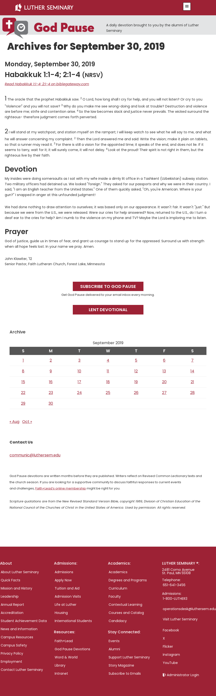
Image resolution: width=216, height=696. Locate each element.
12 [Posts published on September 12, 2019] (136, 370)
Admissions (64, 571)
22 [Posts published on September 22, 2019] (23, 392)
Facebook (171, 629)
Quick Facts (10, 579)
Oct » (27, 421)
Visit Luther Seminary (180, 618)
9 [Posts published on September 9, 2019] (51, 370)
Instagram (171, 654)
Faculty (115, 596)
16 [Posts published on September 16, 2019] (51, 381)
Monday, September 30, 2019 (50, 63)
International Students (73, 620)
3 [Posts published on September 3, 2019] (79, 360)
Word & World (66, 656)
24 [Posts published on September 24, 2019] (79, 392)
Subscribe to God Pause (108, 286)
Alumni (114, 648)
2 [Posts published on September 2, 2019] (51, 360)
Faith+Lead (64, 640)
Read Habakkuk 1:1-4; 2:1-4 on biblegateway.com (44, 83)
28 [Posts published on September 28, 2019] (192, 392)
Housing (61, 612)
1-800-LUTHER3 (175, 598)
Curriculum (118, 587)
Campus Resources (17, 636)
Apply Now (63, 579)
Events (114, 640)
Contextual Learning (125, 604)
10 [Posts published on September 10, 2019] (79, 370)
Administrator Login (183, 674)
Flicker (168, 646)
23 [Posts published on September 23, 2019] (51, 392)
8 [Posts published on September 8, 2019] (23, 370)
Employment (11, 661)
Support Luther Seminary (129, 656)
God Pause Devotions (72, 648)
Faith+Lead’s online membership (60, 488)
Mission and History (16, 587)
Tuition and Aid (67, 587)
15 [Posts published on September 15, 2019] (23, 381)
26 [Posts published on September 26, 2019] (136, 392)
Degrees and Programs (128, 579)
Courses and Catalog (126, 612)
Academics (118, 571)
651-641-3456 (174, 584)
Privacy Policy (12, 653)
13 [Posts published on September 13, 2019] (164, 370)
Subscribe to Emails (125, 672)
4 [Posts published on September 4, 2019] (108, 360)
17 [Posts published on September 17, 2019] (79, 381)
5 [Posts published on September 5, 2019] (136, 360)
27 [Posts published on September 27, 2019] (164, 392)
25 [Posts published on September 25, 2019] (108, 392)
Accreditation (12, 612)
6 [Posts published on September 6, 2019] (164, 360)
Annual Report (12, 604)
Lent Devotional (108, 309)
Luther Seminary (91, 7)
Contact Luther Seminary (22, 669)
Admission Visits (68, 596)
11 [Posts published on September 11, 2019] (108, 370)
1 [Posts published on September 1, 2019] (23, 360)
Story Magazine (121, 664)
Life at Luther (65, 604)
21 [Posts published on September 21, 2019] (192, 381)
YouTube (170, 662)
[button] (187, 6)
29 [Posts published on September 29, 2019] (23, 403)
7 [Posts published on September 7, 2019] (192, 360)
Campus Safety (14, 644)
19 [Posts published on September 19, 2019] (136, 381)
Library (60, 664)
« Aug (14, 421)
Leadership (10, 596)
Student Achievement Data (24, 620)
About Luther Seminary (20, 571)
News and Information (19, 628)
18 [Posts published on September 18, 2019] (108, 381)
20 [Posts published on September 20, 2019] (164, 381)
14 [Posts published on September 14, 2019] (192, 370)
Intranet (61, 672)
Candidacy (118, 620)
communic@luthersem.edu (35, 454)
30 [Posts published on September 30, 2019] (50, 403)
